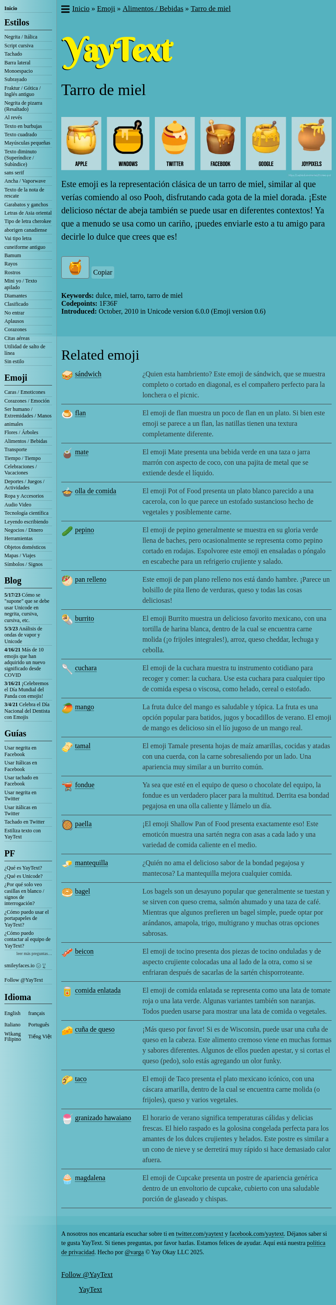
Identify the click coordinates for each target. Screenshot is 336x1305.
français (36, 1013)
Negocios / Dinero (23, 530)
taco (81, 1078)
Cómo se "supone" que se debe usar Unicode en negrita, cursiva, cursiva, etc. (26, 607)
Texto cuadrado (20, 134)
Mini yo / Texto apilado (20, 284)
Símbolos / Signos (23, 564)
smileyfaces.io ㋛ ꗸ (25, 965)
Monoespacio (18, 71)
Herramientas (18, 538)
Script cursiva (18, 45)
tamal (83, 746)
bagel (82, 891)
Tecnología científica (26, 513)
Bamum (12, 255)
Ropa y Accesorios (24, 496)
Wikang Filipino (12, 1036)
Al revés (13, 117)
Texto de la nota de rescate (24, 193)
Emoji (15, 377)
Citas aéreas (17, 338)
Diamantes (15, 296)
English (12, 1013)
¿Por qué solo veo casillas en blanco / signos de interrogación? (24, 893)
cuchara (86, 668)
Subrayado (15, 79)
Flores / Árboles (21, 432)
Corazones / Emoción (26, 401)
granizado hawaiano (103, 1117)
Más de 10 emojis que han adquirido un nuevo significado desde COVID (24, 662)
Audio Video (17, 505)
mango (84, 707)
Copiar (102, 272)
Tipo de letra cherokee (27, 221)
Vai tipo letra (18, 238)
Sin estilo (14, 361)
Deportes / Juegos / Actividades (24, 484)
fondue (84, 785)
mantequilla (91, 862)
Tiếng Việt (40, 1036)
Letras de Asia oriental (28, 213)
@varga (134, 1252)
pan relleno (90, 579)
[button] (65, 10)
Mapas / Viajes (19, 555)
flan (80, 413)
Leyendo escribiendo (26, 522)
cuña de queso (95, 1029)
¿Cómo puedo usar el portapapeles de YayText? (26, 918)
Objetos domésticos (25, 547)
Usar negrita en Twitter (20, 795)
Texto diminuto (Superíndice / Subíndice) (20, 158)
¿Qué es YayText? (23, 868)
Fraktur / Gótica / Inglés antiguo (22, 91)
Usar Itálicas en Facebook (20, 766)
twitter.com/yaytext (199, 1234)
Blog (12, 580)
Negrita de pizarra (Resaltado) (23, 106)
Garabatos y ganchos (26, 205)
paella (83, 824)
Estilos (16, 22)
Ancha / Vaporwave (25, 181)
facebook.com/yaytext (257, 1234)
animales (13, 424)
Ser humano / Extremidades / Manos (28, 412)
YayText (90, 1289)
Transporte (15, 449)
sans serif (14, 173)
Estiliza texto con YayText (22, 834)
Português (38, 1025)
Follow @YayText (23, 980)
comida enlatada (97, 990)
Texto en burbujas (23, 126)
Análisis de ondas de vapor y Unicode (23, 635)
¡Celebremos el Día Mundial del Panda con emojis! (26, 689)
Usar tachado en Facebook (21, 781)
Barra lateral (17, 63)
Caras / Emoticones (24, 392)
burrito (84, 618)
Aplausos (14, 321)
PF (9, 853)
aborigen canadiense (25, 230)
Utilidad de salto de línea (25, 349)
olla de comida (95, 491)
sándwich (88, 374)
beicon (84, 951)
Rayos (11, 264)
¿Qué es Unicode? (23, 876)
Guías (15, 733)
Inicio (10, 8)
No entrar (14, 313)
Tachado (13, 54)
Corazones (15, 329)
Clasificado (16, 304)
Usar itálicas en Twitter (20, 810)
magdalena (90, 1177)
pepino (84, 530)
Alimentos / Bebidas (25, 441)
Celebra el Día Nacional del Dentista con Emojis (27, 710)
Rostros (12, 272)
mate (81, 452)
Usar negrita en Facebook (20, 751)
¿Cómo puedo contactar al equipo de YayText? (27, 939)
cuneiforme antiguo (25, 247)
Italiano (12, 1025)
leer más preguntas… (34, 953)
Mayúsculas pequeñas (27, 143)
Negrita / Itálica (20, 37)
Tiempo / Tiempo (22, 458)
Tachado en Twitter (24, 822)
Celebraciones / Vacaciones (20, 469)
